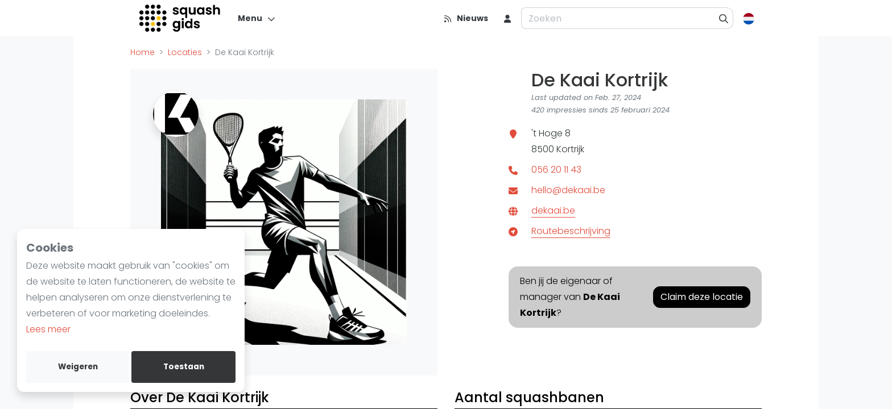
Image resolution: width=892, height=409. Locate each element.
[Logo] (180, 18)
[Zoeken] (724, 18)
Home (142, 52)
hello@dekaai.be (568, 190)
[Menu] (257, 18)
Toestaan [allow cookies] (183, 366)
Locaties (185, 52)
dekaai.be (553, 210)
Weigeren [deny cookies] (78, 366)
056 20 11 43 (556, 169)
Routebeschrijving (570, 230)
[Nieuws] (465, 18)
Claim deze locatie (701, 296)
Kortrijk (570, 149)
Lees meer (48, 329)
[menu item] (507, 18)
